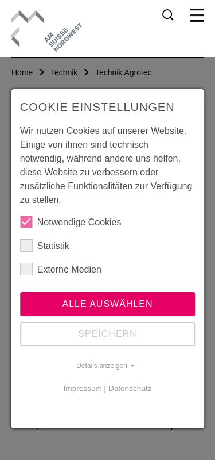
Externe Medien (60, 269)
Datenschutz (130, 388)
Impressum (83, 388)
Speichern (107, 334)
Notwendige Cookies (71, 222)
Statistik (44, 245)
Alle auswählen (107, 304)
